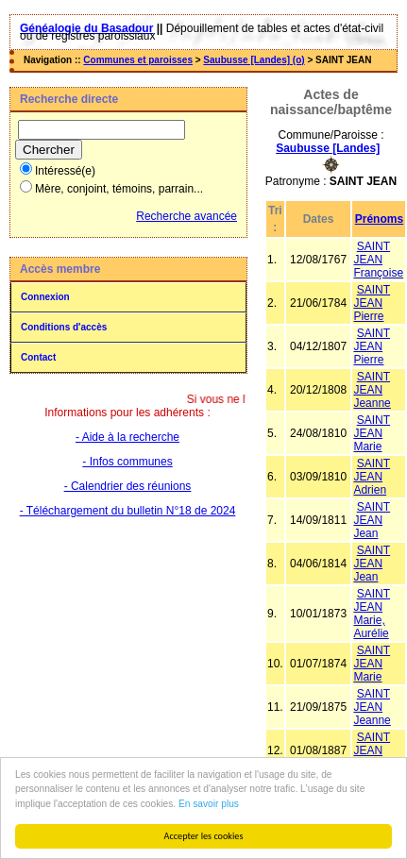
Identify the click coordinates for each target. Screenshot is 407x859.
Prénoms (379, 219)
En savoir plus (208, 804)
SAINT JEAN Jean (371, 520)
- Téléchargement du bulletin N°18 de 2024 (128, 510)
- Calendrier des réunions (128, 486)
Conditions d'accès (64, 327)
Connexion (45, 297)
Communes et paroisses (138, 60)
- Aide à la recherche (127, 437)
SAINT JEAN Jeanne (371, 390)
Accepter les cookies (204, 836)
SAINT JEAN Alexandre (378, 750)
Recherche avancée (186, 216)
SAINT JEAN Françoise (378, 259)
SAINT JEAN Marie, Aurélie (371, 613)
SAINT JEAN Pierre (371, 303)
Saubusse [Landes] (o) (253, 60)
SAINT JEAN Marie (371, 433)
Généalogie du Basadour (86, 28)
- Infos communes (127, 461)
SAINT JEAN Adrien (371, 477)
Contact (38, 357)
